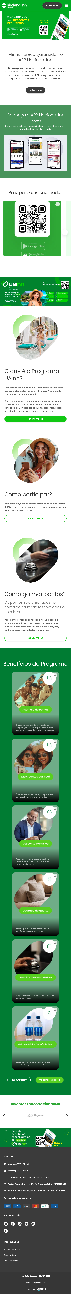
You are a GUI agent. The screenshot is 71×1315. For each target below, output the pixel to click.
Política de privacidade (35, 1282)
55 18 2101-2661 (16, 1164)
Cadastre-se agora (49, 1079)
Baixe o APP (52, 5)
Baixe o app (36, 90)
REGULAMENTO (19, 1079)
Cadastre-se (35, 419)
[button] (65, 232)
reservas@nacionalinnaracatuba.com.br (26, 1177)
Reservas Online (11, 1255)
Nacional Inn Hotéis (12, 1249)
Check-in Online (11, 1260)
